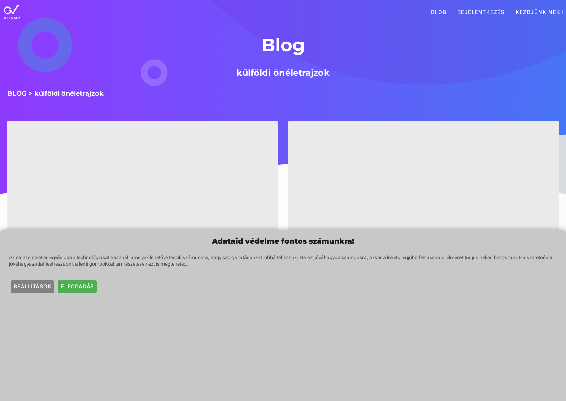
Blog (438, 12)
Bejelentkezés (481, 12)
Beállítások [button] (32, 286)
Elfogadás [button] (77, 286)
